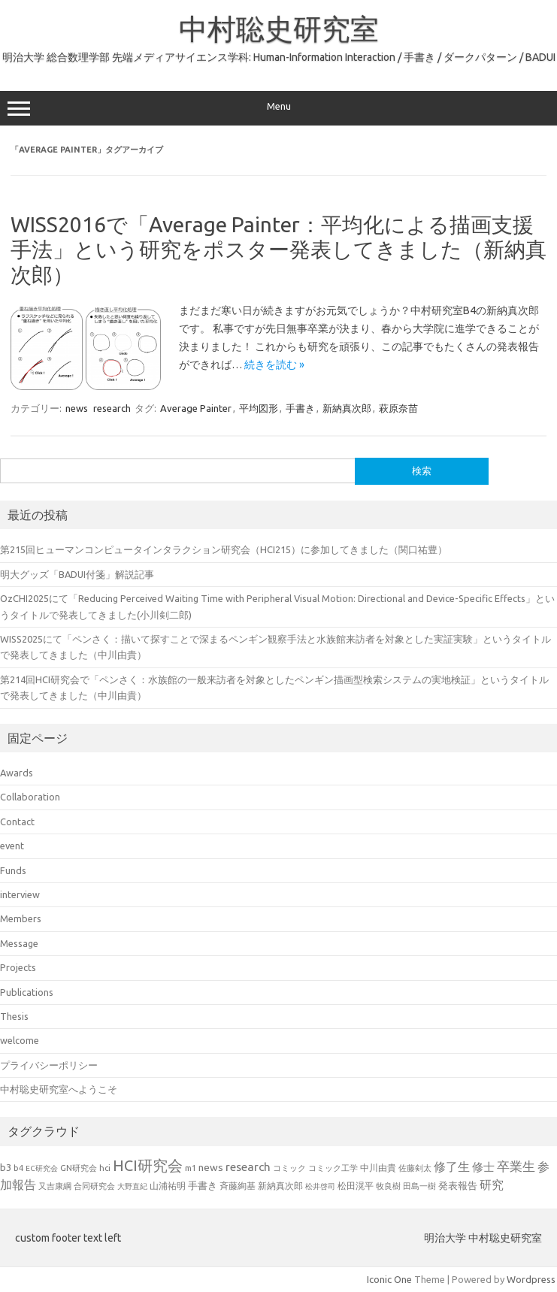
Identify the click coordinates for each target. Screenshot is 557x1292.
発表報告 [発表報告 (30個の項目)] (457, 1185)
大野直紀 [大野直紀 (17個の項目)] (132, 1186)
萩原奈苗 (398, 408)
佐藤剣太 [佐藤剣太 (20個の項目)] (414, 1167)
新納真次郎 (346, 408)
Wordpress (531, 1279)
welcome (19, 1040)
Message (19, 943)
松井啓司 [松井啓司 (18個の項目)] (320, 1186)
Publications (26, 992)
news (76, 408)
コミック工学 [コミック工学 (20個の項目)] (333, 1167)
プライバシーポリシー (49, 1065)
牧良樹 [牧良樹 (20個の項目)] (388, 1186)
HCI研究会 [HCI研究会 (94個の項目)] (148, 1165)
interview (20, 894)
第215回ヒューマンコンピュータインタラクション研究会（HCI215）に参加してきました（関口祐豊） (223, 549)
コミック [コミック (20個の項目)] (289, 1167)
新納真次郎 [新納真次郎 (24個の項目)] (280, 1186)
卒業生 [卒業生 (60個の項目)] (516, 1166)
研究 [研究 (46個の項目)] (492, 1184)
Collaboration (30, 796)
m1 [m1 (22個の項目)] (190, 1167)
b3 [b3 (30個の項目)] (5, 1167)
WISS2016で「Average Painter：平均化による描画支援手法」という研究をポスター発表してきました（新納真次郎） (278, 249)
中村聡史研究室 (279, 28)
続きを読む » (274, 365)
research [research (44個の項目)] (248, 1166)
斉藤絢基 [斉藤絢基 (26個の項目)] (237, 1185)
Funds (13, 870)
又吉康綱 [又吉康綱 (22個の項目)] (54, 1186)
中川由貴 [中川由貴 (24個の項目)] (378, 1167)
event (12, 845)
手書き (300, 408)
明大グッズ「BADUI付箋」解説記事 (77, 574)
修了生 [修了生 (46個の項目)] (452, 1166)
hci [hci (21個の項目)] (104, 1167)
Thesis (14, 1016)
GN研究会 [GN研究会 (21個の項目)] (78, 1167)
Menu (278, 108)
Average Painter (196, 408)
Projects (18, 967)
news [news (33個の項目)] (210, 1167)
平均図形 (258, 408)
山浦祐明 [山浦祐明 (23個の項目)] (168, 1186)
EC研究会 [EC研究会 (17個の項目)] (42, 1168)
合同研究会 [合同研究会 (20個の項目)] (94, 1186)
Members (20, 918)
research (112, 408)
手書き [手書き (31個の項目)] (202, 1185)
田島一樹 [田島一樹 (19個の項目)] (419, 1186)
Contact (17, 821)
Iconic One (389, 1279)
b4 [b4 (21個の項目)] (18, 1167)
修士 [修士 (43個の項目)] (483, 1166)
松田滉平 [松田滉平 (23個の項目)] (356, 1186)
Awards (16, 772)
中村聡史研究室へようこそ (58, 1089)
